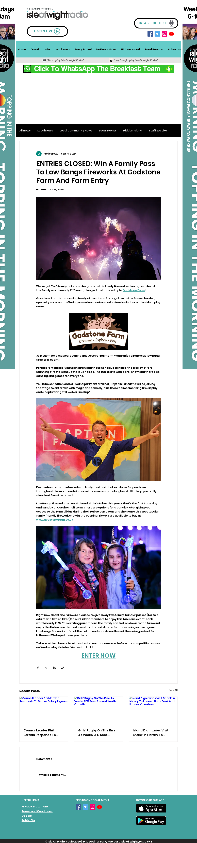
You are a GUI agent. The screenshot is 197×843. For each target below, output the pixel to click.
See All (173, 690)
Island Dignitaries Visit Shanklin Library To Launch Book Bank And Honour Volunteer (150, 732)
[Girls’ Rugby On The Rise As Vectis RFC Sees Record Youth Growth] (98, 710)
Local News (45, 130)
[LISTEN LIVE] (47, 31)
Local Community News (76, 130)
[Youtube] (171, 34)
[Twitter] (157, 34)
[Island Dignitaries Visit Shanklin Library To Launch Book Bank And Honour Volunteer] (153, 710)
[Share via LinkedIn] (54, 667)
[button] (35, 49)
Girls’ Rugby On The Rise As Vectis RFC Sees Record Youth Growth (97, 732)
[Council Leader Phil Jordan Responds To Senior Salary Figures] (44, 710)
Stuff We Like (158, 130)
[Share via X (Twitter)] (46, 667)
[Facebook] (150, 34)
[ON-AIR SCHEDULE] (156, 23)
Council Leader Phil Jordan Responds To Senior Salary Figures (40, 732)
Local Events (108, 130)
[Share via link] (62, 667)
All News (25, 130)
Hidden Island (132, 130)
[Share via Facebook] (37, 667)
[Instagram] (164, 34)
